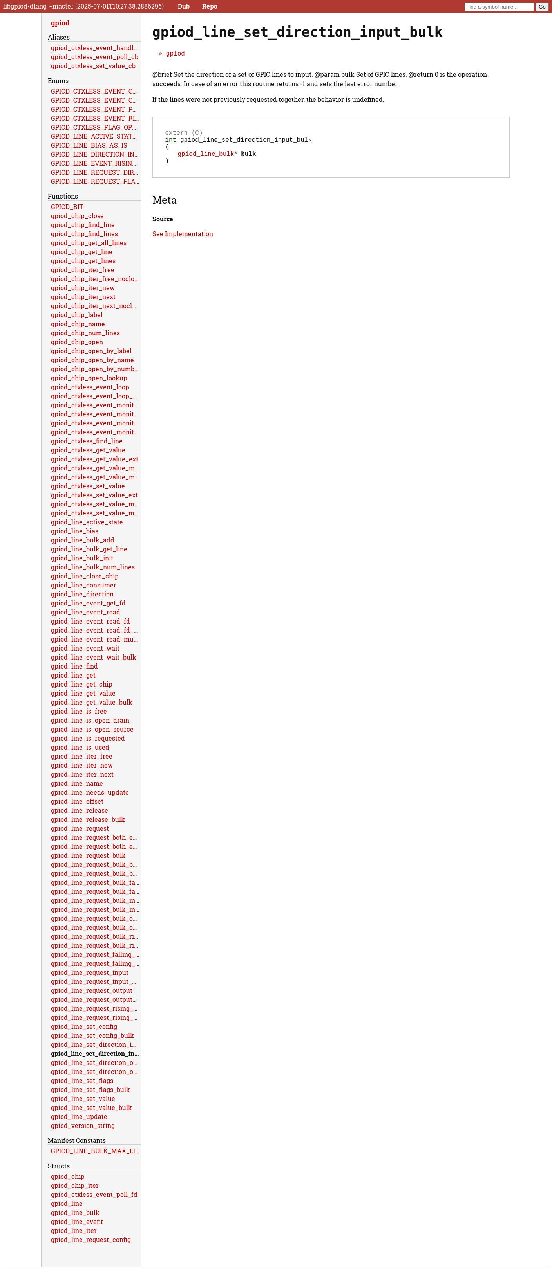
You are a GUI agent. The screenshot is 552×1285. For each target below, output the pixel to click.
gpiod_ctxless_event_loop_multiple (96, 396)
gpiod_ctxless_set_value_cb (93, 65)
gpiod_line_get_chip (81, 684)
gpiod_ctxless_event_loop (90, 387)
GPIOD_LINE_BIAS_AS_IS (89, 145)
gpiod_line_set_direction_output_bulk (96, 1071)
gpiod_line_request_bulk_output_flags (96, 927)
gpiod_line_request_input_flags (96, 981)
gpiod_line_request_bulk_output (96, 918)
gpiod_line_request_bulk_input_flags (96, 909)
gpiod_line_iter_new (82, 765)
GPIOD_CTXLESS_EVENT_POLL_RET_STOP (96, 109)
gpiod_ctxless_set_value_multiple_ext (96, 513)
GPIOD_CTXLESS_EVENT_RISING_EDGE (96, 118)
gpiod (175, 53)
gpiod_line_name (77, 783)
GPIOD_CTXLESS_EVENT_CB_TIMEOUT (96, 100)
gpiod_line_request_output (91, 990)
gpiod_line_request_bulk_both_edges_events (96, 864)
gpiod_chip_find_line (83, 224)
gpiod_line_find (74, 666)
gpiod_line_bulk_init (82, 558)
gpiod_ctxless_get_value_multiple (96, 468)
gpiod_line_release (79, 810)
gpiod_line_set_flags (82, 1080)
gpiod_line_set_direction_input (96, 1044)
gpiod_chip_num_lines (85, 333)
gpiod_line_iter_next (82, 774)
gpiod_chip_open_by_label (91, 351)
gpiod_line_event (77, 1221)
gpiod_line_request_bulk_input (96, 900)
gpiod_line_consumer (83, 585)
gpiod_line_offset (77, 801)
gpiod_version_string (83, 1125)
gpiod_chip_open (77, 342)
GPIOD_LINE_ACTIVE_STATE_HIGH (96, 136)
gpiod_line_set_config (84, 1026)
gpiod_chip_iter (75, 1185)
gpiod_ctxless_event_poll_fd (94, 1194)
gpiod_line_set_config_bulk (92, 1035)
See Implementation (182, 241)
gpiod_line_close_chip (85, 576)
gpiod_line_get (73, 675)
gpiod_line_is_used (80, 747)
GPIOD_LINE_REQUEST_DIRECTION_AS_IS (96, 172)
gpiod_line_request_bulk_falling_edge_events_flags (96, 891)
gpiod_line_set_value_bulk (91, 1107)
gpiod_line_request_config (91, 1239)
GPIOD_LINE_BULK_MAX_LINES (96, 1151)
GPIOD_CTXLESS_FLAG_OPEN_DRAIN (96, 127)
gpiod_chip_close (77, 215)
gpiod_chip (68, 1176)
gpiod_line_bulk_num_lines (93, 567)
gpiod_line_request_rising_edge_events (96, 1008)
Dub (184, 6)
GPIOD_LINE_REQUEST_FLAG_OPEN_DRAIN (96, 181)
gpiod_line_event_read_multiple (96, 639)
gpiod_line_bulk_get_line (89, 549)
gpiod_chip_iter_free (82, 270)
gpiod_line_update (79, 1116)
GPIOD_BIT (67, 206)
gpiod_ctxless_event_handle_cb (96, 47)
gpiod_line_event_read (85, 612)
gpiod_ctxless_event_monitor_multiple (96, 423)
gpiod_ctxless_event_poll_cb (94, 56)
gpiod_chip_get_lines (83, 261)
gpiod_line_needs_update (90, 792)
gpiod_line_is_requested (88, 738)
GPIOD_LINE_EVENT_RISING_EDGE (96, 163)
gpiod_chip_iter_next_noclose (96, 306)
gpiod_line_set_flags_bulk (90, 1089)
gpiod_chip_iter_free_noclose (96, 279)
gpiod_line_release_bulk (88, 819)
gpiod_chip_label (77, 315)
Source (162, 226)
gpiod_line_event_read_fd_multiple (96, 630)
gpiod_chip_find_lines (84, 234)
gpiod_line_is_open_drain (90, 720)
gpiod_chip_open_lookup (89, 378)
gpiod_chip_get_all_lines (89, 243)
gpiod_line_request (80, 828)
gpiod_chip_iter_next (83, 297)
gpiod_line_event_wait (85, 648)
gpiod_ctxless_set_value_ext (94, 495)
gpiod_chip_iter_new (83, 288)
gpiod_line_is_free (79, 711)
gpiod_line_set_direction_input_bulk (96, 1053)
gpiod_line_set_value (83, 1098)
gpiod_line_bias (74, 531)
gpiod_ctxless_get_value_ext (94, 459)
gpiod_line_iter (74, 1230)
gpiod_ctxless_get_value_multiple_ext (96, 477)
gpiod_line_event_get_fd (88, 603)
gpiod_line (67, 1203)
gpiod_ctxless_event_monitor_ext (96, 414)
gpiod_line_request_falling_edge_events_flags (96, 963)
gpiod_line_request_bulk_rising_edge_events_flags (96, 945)
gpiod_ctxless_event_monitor (95, 405)
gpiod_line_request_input (89, 972)
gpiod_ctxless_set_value (88, 486)
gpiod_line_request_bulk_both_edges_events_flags (96, 873)
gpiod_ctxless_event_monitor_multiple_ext (96, 432)
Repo (209, 6)
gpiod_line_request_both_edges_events (96, 837)
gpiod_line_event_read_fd (90, 621)
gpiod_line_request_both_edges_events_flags (96, 846)
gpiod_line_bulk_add (82, 540)
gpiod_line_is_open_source (92, 729)
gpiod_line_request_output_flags (96, 999)
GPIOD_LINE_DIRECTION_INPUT (96, 154)
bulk (248, 159)
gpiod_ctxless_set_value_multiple (96, 504)
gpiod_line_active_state (87, 522)
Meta (164, 207)
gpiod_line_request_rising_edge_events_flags (96, 1017)
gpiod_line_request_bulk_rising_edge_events (96, 936)
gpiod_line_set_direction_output (96, 1062)
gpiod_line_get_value (83, 693)
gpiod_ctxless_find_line (87, 441)
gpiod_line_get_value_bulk (91, 702)
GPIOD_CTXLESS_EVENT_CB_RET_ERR (96, 91)
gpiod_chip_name (78, 324)
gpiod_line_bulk (206, 159)
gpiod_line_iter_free (81, 756)
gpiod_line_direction (82, 594)
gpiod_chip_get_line (81, 252)
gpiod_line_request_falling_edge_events (96, 954)
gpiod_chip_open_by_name (92, 360)
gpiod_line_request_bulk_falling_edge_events (96, 882)
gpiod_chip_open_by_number (96, 369)
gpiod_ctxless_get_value (88, 450)
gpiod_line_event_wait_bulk (93, 657)
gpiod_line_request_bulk (88, 855)
